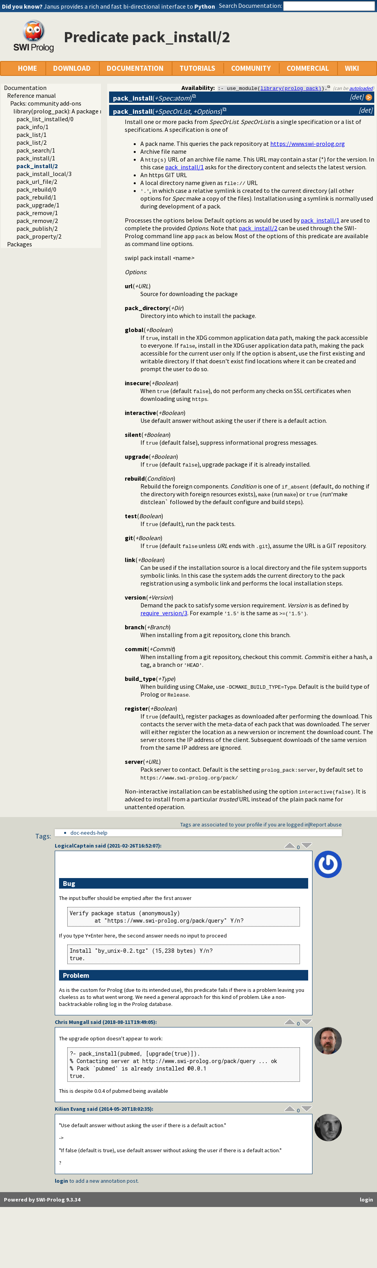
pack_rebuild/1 (36, 197)
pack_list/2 (31, 142)
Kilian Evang (70, 1108)
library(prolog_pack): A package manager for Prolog (83, 111)
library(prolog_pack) (290, 88)
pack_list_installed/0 (45, 119)
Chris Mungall (72, 1022)
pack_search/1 (35, 150)
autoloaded (361, 88)
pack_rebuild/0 (36, 189)
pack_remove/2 (37, 221)
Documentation (25, 88)
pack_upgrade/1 (37, 205)
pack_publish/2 (36, 228)
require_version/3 (163, 613)
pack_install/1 (35, 158)
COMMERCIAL (308, 68)
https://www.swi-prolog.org (307, 143)
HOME (27, 68)
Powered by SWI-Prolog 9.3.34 (42, 1199)
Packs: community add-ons (45, 103)
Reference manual (31, 95)
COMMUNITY (251, 68)
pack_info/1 (32, 127)
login (61, 1180)
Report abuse (326, 824)
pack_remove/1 (37, 213)
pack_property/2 (38, 236)
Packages (19, 244)
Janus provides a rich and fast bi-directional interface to (129, 6)
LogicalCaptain (74, 845)
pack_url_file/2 (36, 181)
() (152, 97)
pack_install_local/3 (44, 174)
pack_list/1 (31, 134)
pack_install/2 (36, 166)
